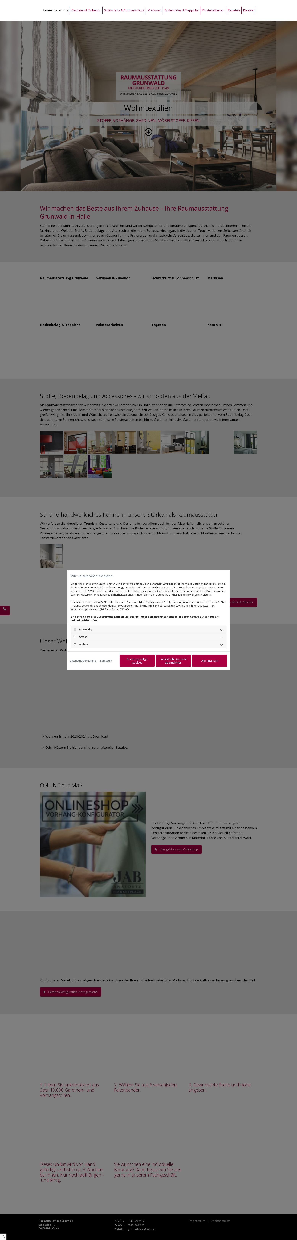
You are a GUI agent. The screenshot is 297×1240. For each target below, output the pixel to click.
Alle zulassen (209, 661)
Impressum (105, 660)
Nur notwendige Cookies (137, 660)
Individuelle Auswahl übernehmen (173, 660)
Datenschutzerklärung (83, 660)
